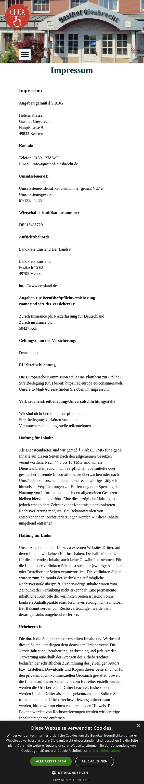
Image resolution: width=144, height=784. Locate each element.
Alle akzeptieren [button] (51, 761)
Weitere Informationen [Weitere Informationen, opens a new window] (106, 750)
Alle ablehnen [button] (95, 761)
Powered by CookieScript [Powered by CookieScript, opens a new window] (72, 780)
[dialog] (72, 752)
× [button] (138, 726)
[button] (72, 772)
